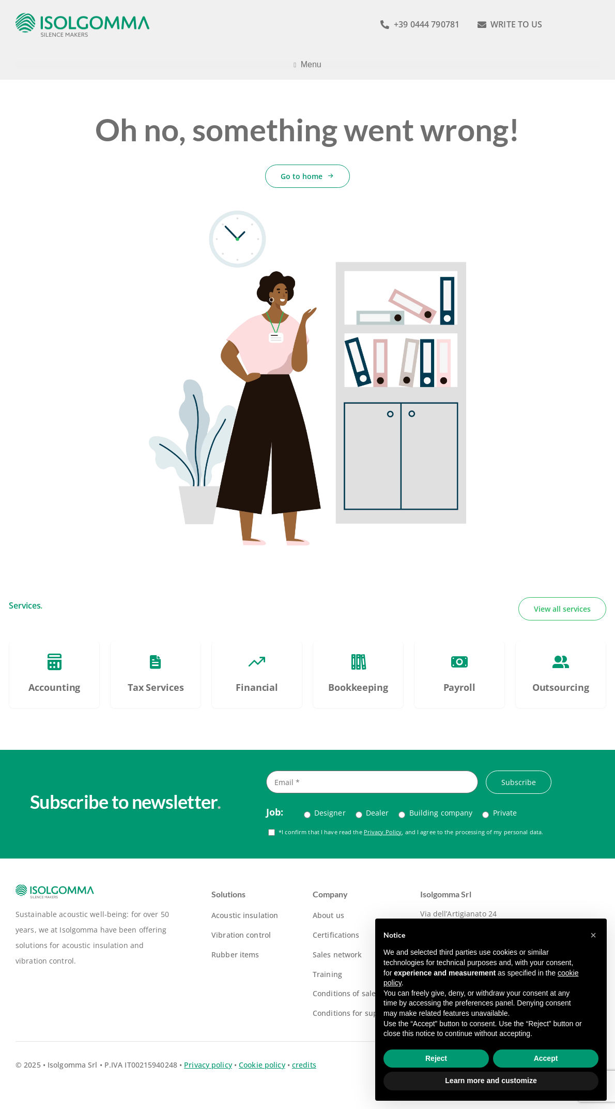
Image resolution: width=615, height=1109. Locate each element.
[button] (593, 935)
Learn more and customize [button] (490, 1080)
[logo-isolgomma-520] (83, 16)
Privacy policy (208, 1065)
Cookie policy (262, 1065)
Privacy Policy (383, 832)
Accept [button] (546, 1058)
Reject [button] (436, 1058)
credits (304, 1065)
